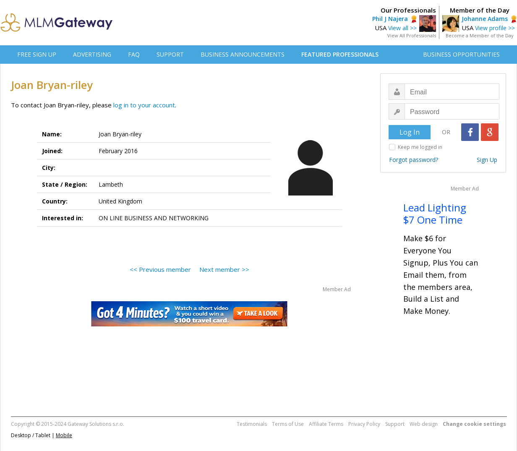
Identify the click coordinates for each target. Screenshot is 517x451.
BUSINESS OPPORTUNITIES (461, 54)
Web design (424, 424)
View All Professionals (411, 35)
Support (395, 424)
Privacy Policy (364, 424)
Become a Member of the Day (480, 35)
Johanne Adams (485, 19)
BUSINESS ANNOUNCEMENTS (243, 54)
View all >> (402, 28)
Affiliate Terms (326, 424)
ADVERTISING (92, 54)
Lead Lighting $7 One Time (434, 214)
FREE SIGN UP (36, 54)
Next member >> (224, 269)
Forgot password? (413, 160)
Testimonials (252, 424)
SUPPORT (170, 54)
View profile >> (495, 28)
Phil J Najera (390, 19)
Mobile (64, 435)
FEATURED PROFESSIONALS (340, 54)
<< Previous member (160, 269)
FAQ (134, 54)
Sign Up (487, 160)
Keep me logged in (420, 147)
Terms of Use (288, 424)
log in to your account (144, 105)
